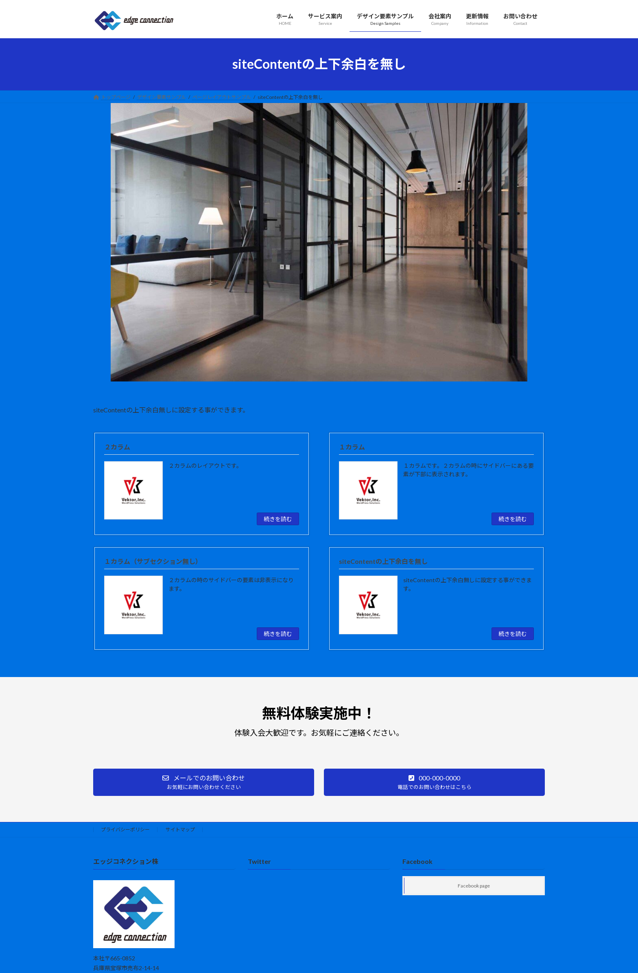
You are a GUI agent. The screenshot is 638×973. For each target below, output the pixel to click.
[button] (203, 782)
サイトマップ (180, 829)
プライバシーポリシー (125, 829)
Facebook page (474, 886)
